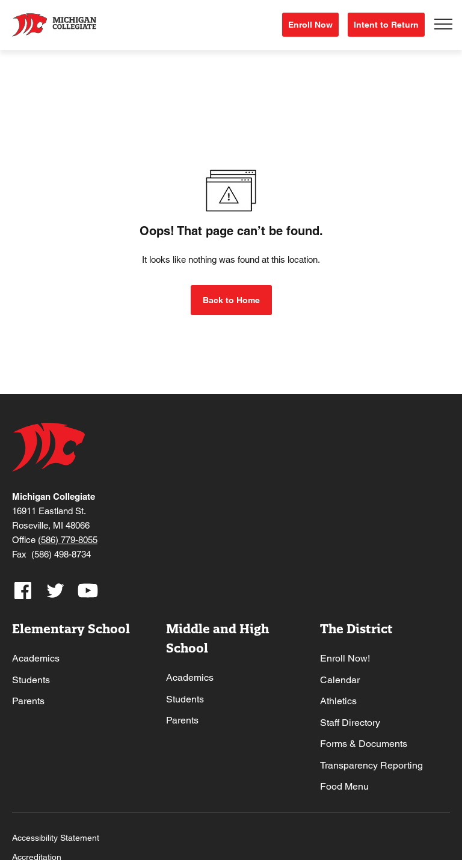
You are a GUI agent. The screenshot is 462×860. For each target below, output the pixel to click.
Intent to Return (386, 24)
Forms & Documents (363, 742)
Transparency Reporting (371, 763)
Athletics (338, 699)
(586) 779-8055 (67, 538)
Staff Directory (350, 720)
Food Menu (344, 785)
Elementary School (71, 626)
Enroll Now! (345, 656)
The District (356, 626)
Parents (28, 699)
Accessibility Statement (55, 836)
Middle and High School (217, 636)
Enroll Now (310, 24)
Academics (36, 656)
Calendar (340, 678)
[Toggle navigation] (443, 24)
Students (31, 678)
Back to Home (231, 298)
